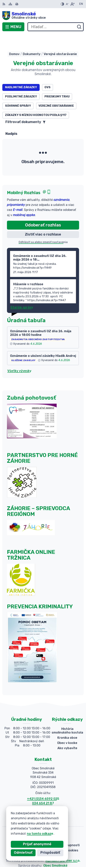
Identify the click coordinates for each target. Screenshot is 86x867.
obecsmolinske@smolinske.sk (43, 798)
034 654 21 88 (43, 793)
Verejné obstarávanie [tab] (56, 91)
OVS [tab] (47, 73)
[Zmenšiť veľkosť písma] (67, 4)
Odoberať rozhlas (43, 211)
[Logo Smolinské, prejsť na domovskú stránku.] (43, 15)
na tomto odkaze (30, 833)
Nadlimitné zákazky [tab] (21, 73)
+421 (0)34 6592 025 (43, 785)
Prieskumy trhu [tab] (57, 82)
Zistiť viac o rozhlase (43, 220)
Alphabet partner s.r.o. (62, 846)
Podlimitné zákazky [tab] (21, 82)
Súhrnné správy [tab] (18, 91)
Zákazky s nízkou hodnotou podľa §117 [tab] (35, 101)
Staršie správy (21, 293)
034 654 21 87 (43, 789)
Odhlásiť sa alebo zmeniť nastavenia (43, 228)
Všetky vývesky (19, 357)
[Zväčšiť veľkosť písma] (72, 4)
